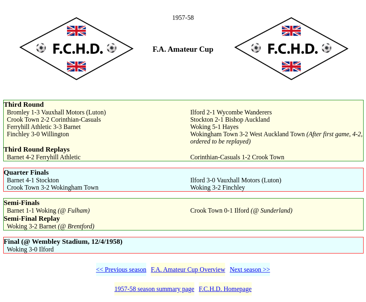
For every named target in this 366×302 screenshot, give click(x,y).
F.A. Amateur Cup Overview (188, 269)
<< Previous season (121, 269)
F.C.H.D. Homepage (225, 288)
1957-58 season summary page (154, 288)
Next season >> (250, 269)
